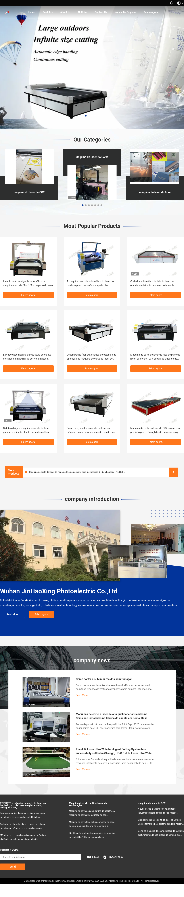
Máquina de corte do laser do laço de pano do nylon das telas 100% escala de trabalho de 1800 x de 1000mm (155, 357)
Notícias (82, 12)
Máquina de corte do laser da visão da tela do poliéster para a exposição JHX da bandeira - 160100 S (77, 472)
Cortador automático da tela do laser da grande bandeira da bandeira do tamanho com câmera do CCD (155, 283)
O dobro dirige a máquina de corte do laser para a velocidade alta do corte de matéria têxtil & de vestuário (26, 430)
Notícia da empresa (125, 12)
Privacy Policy (113, 857)
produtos (48, 12)
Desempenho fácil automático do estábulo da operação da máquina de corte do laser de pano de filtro (91, 357)
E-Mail (93, 857)
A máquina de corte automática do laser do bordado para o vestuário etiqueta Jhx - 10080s (90, 283)
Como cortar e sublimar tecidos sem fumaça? (104, 679)
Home (31, 12)
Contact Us (101, 12)
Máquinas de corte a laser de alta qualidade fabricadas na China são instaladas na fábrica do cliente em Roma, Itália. (112, 716)
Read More (12, 614)
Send (13, 866)
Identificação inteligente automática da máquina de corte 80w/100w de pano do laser (28, 283)
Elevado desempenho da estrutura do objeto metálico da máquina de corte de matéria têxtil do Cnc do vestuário (27, 357)
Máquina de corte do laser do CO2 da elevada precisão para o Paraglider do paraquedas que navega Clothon (155, 430)
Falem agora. (151, 12)
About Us (65, 12)
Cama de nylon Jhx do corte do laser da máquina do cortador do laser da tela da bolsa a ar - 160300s (92, 430)
